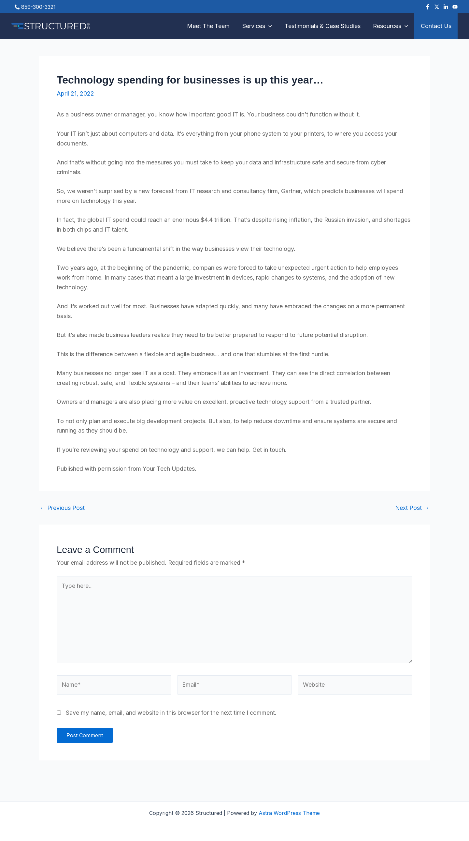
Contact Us (436, 26)
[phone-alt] (35, 7)
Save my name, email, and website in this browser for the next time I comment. (171, 712)
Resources (391, 26)
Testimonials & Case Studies (324, 26)
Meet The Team (212, 26)
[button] (271, 26)
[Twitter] (436, 6)
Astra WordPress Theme (289, 813)
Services (260, 26)
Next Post (412, 508)
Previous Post (62, 508)
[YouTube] (455, 6)
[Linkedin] (445, 6)
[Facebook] (427, 6)
